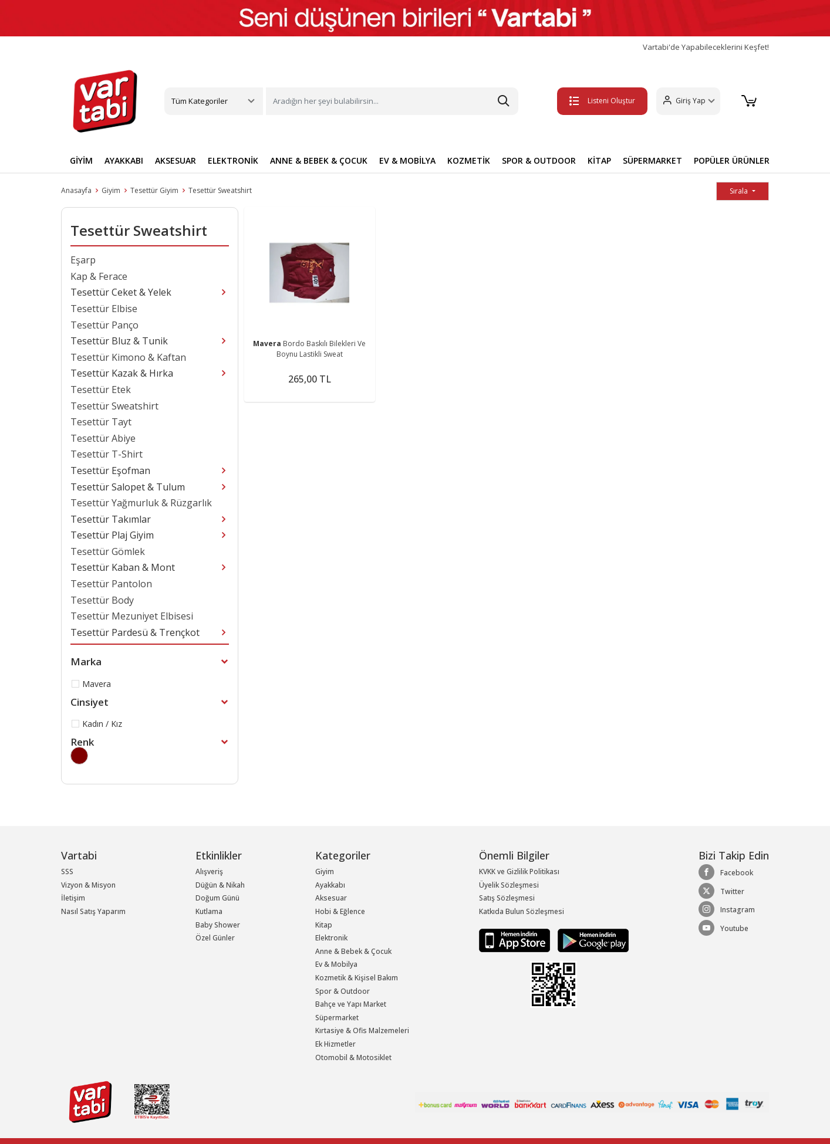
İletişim (73, 898)
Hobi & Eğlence (340, 911)
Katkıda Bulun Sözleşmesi (521, 911)
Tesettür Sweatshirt (220, 190)
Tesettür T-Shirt (106, 454)
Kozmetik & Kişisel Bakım (356, 978)
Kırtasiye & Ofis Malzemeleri (362, 1030)
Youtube (723, 928)
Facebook (726, 872)
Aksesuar (331, 898)
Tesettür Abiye (103, 438)
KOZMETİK (468, 160)
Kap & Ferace (98, 276)
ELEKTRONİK (233, 160)
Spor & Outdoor (342, 991)
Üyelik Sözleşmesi (509, 885)
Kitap (323, 925)
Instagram (727, 909)
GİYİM (81, 160)
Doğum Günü (217, 898)
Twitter (721, 891)
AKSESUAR (175, 160)
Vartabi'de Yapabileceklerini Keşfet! (706, 47)
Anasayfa (76, 190)
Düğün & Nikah (220, 885)
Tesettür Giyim (154, 190)
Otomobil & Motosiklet (353, 1057)
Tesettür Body (102, 600)
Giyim (111, 190)
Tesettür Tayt (100, 421)
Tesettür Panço (104, 325)
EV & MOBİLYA (407, 160)
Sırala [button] (740, 191)
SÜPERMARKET (652, 160)
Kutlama (208, 911)
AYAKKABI (123, 160)
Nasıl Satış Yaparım (93, 911)
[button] (688, 101)
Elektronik (331, 938)
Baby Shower (217, 925)
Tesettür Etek (100, 389)
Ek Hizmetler (335, 1044)
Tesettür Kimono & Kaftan (128, 357)
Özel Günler (215, 938)
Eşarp (83, 259)
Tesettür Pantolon (111, 583)
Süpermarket (337, 1018)
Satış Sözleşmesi (507, 898)
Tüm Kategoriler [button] (199, 101)
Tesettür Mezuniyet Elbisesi (131, 616)
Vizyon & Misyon (88, 885)
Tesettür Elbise (103, 308)
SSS (67, 871)
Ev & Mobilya (336, 964)
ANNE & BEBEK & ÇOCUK (318, 160)
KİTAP (599, 160)
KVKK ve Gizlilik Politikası (519, 871)
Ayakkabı (330, 885)
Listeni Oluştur (602, 101)
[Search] (392, 101)
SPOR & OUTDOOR (539, 160)
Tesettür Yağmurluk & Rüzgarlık (141, 502)
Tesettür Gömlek (107, 551)
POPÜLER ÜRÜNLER (732, 160)
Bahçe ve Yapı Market (350, 1004)
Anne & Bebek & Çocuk (353, 951)
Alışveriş (209, 871)
